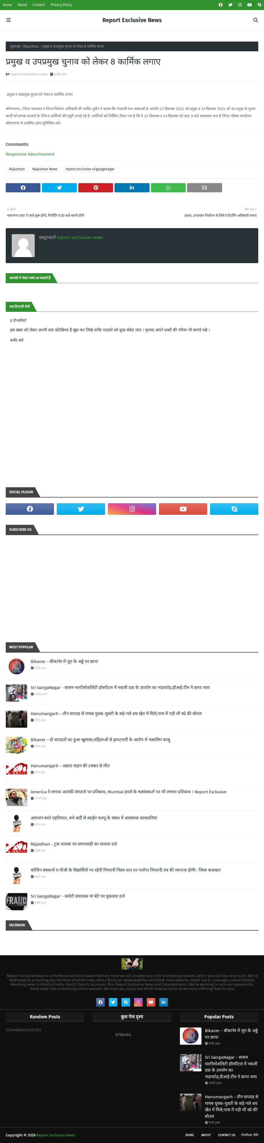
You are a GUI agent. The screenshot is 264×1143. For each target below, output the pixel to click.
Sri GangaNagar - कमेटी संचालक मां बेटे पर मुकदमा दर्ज (78, 896)
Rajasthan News (45, 169)
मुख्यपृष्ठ (15, 46)
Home (7, 5)
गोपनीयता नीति (249, 1135)
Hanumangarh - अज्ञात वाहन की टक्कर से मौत (70, 765)
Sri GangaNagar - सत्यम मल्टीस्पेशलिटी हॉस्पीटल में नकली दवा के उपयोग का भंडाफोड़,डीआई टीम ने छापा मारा (120, 687)
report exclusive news (29, 74)
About (22, 5)
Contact (39, 5)
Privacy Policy (61, 5)
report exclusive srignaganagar (90, 169)
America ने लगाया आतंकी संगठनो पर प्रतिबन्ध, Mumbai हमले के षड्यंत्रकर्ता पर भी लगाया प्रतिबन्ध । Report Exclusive (128, 791)
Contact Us (226, 1135)
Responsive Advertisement (30, 154)
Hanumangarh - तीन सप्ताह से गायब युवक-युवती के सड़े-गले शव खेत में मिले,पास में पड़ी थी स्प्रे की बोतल (116, 713)
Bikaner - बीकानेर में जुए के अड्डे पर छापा (64, 661)
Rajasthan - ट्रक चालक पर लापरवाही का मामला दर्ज (74, 844)
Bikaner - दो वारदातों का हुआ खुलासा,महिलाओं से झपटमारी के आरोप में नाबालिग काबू (100, 739)
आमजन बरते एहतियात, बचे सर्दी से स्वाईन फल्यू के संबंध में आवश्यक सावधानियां (94, 818)
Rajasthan (31, 46)
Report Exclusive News (132, 20)
